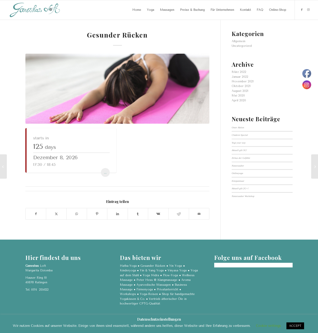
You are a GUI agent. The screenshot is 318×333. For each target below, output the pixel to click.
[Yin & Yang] (3, 166)
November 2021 (243, 81)
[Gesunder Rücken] (314, 166)
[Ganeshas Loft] (34, 10)
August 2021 (240, 91)
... (105, 172)
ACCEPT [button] (295, 325)
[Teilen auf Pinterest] (97, 213)
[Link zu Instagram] (308, 9)
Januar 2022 (240, 76)
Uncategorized (242, 45)
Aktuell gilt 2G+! (240, 188)
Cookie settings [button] (268, 326)
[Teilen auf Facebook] (36, 213)
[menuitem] (136, 10)
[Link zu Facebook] (301, 9)
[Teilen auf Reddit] (179, 213)
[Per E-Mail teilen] (199, 213)
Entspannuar (238, 181)
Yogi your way (239, 142)
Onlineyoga (237, 173)
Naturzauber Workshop (243, 196)
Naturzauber (238, 165)
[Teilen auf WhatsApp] (77, 213)
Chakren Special (240, 135)
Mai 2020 (238, 95)
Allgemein (238, 41)
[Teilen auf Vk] (158, 213)
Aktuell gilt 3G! (239, 150)
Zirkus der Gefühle (241, 158)
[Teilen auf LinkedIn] (117, 213)
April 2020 (239, 100)
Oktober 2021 (241, 86)
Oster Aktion (238, 127)
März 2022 (239, 72)
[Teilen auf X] (56, 213)
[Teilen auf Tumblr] (138, 213)
